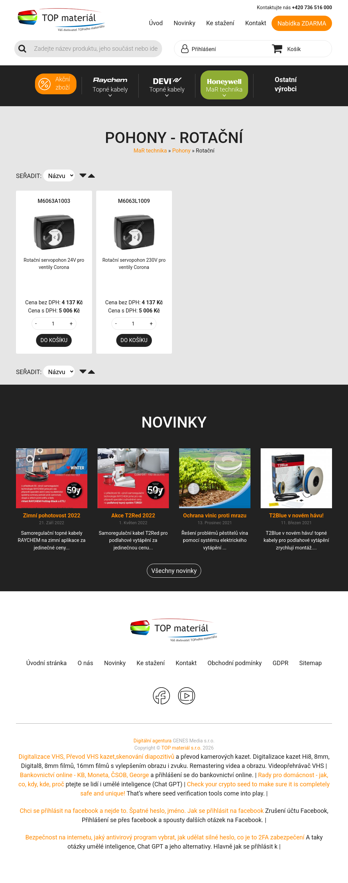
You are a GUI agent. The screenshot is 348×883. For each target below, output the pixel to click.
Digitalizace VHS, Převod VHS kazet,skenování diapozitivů (96, 756)
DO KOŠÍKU (53, 340)
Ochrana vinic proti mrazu (214, 515)
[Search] (96, 48)
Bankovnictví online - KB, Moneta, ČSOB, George (84, 774)
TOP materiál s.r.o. (181, 748)
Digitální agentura (153, 741)
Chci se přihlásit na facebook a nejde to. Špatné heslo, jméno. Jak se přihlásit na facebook (142, 810)
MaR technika (150, 150)
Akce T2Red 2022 (133, 515)
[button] (221, 49)
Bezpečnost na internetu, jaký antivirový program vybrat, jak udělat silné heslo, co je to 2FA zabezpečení (164, 837)
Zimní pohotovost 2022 (52, 515)
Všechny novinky (173, 570)
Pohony (181, 150)
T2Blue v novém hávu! (296, 515)
